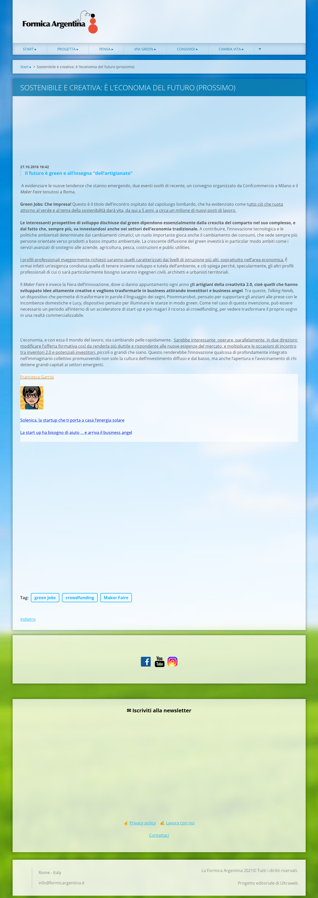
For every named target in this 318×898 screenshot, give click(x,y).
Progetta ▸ (67, 51)
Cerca (292, 15)
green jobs (45, 600)
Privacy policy (143, 825)
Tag (24, 600)
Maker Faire (116, 600)
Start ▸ (30, 51)
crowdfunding (80, 600)
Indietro (28, 621)
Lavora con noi (180, 825)
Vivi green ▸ (145, 51)
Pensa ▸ (106, 51)
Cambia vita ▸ (231, 51)
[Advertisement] (88, 138)
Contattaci (159, 837)
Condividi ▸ (187, 51)
